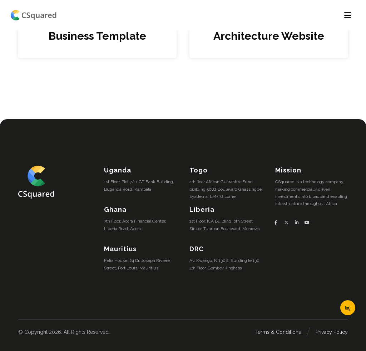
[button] (279, 222)
